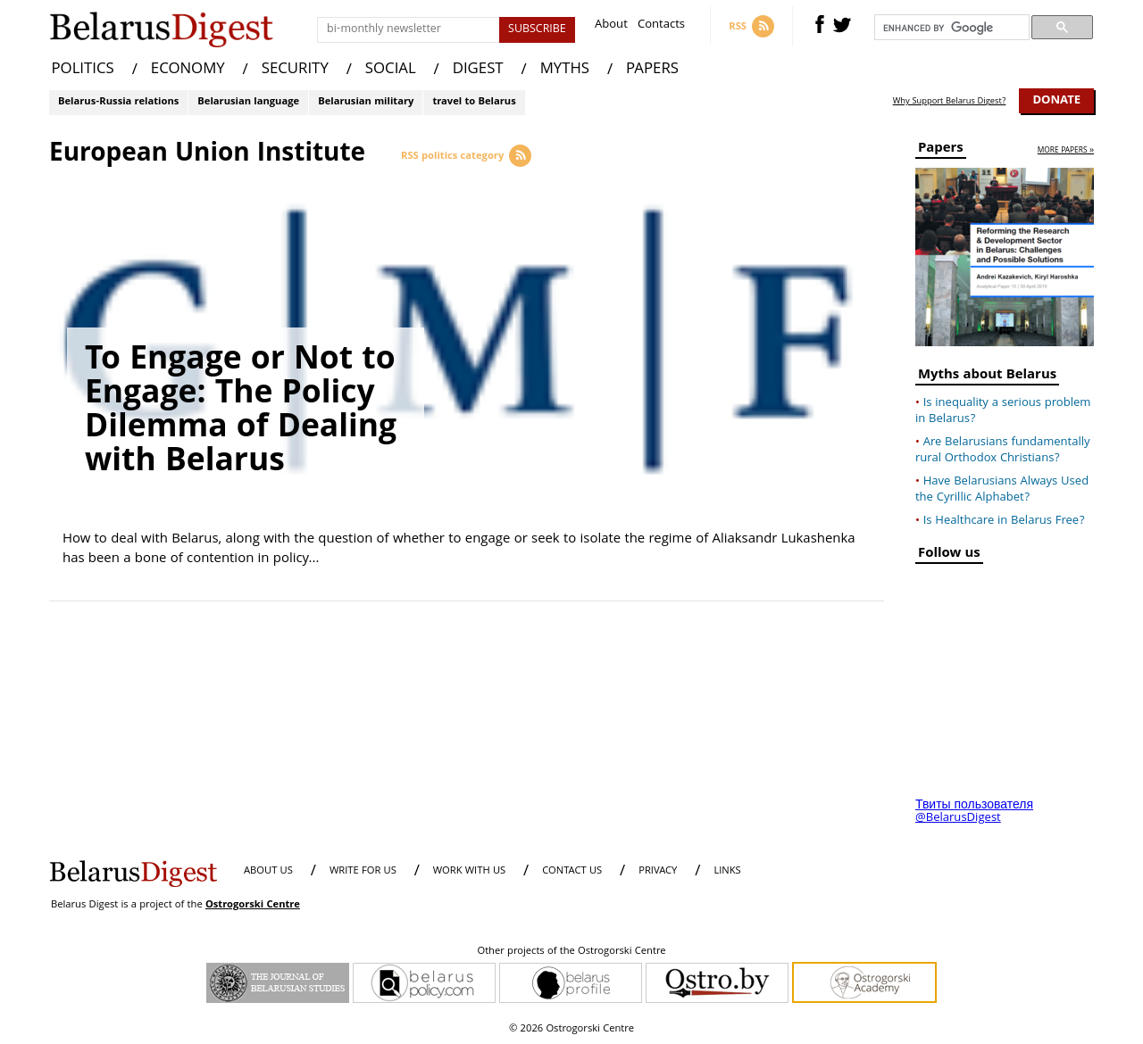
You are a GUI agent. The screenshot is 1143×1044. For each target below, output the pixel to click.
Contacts (661, 26)
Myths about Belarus (987, 377)
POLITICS (83, 70)
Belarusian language (248, 102)
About (611, 26)
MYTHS (564, 70)
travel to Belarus (473, 102)
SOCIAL (390, 70)
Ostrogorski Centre (252, 905)
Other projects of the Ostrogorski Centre (571, 952)
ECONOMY (188, 70)
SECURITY (295, 70)
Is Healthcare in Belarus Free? (1004, 521)
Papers (941, 150)
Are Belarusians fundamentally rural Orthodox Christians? (1002, 451)
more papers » (1066, 151)
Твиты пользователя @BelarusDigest (974, 812)
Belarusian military (365, 102)
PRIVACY (657, 871)
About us (268, 871)
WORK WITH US (469, 871)
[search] (950, 28)
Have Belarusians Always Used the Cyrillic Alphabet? (1002, 490)
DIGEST (478, 70)
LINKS (726, 871)
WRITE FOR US (363, 871)
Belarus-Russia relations (118, 102)
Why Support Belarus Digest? (949, 101)
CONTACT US (572, 871)
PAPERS (652, 70)
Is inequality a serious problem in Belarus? (1002, 411)
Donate (1056, 101)
